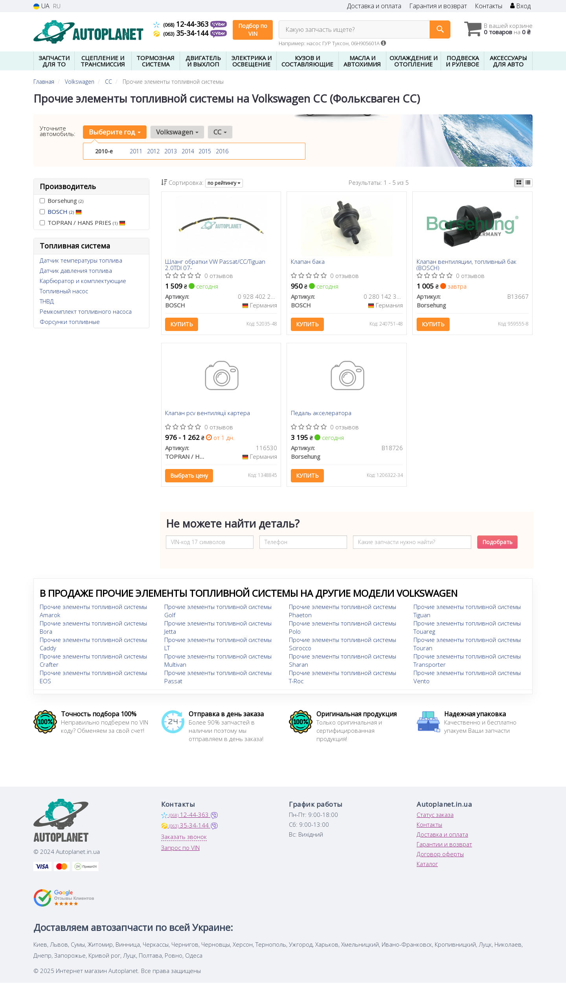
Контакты (488, 6)
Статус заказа (435, 816)
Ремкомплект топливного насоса (86, 311)
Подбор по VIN (252, 29)
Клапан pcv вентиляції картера (207, 414)
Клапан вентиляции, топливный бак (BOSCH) (466, 265)
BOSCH (65, 211)
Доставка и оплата (374, 6)
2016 (222, 151)
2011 (136, 151)
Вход (520, 6)
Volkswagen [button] (177, 131)
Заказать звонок (184, 838)
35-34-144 (181, 33)
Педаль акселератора (321, 414)
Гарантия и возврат (438, 6)
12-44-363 (181, 24)
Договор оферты (440, 855)
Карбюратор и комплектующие (83, 281)
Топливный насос (64, 291)
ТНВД (47, 301)
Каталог (427, 865)
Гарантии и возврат (444, 845)
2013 (170, 151)
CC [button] (219, 131)
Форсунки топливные (70, 322)
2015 (204, 151)
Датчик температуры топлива (81, 260)
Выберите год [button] (115, 131)
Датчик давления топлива (76, 270)
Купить (182, 324)
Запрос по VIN (180, 849)
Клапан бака (308, 262)
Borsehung (61, 200)
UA (41, 6)
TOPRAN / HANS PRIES (82, 222)
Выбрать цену (189, 476)
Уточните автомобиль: (57, 131)
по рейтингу (224, 183)
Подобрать (497, 543)
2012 (153, 151)
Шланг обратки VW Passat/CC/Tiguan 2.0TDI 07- (215, 265)
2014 (188, 151)
